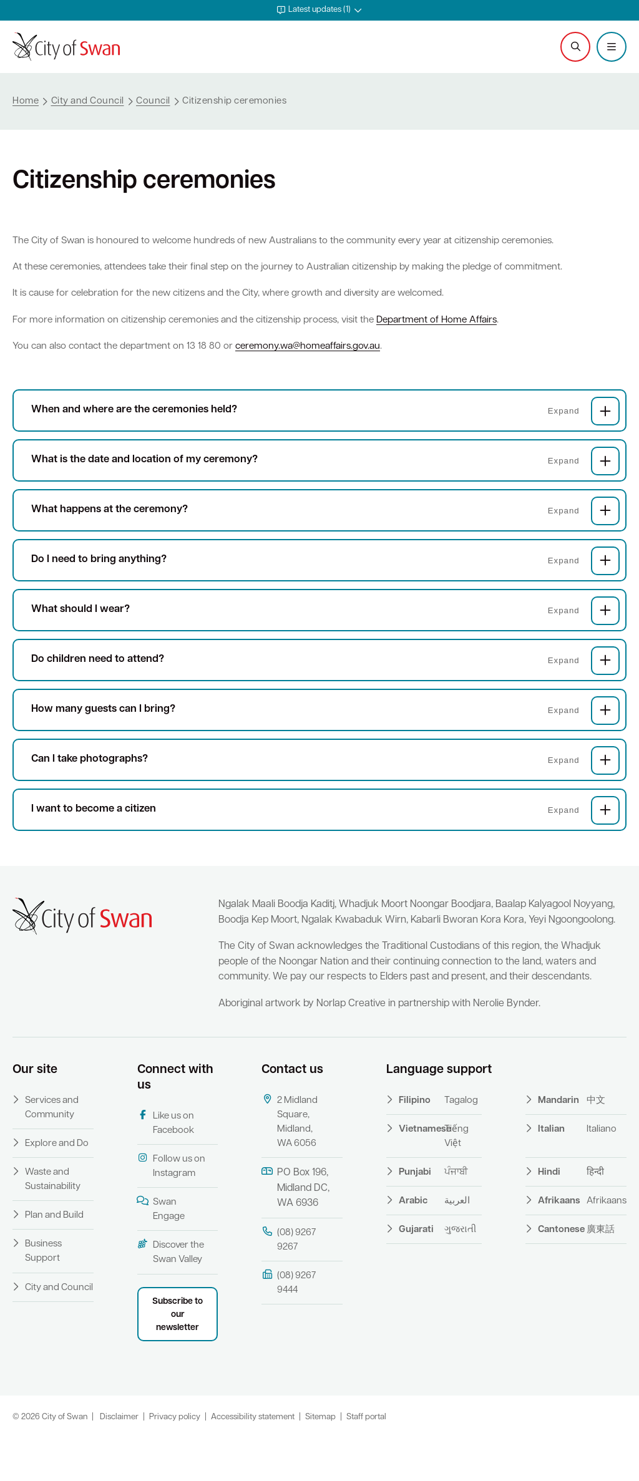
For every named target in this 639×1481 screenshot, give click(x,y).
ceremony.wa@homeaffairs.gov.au (318, 359)
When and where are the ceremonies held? (325, 435)
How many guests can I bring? (325, 735)
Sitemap (320, 1459)
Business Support (43, 1294)
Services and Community (52, 1150)
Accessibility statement (253, 1459)
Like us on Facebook (165, 1164)
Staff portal (366, 1459)
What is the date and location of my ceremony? (325, 485)
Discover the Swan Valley (170, 1294)
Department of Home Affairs (453, 332)
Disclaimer (119, 1459)
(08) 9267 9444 (288, 1324)
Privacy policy (174, 1459)
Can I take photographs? (325, 785)
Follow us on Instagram (171, 1207)
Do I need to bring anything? (325, 585)
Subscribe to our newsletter (177, 1356)
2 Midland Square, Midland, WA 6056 (289, 1163)
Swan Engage (161, 1250)
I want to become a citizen (325, 835)
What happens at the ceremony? (325, 535)
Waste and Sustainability (52, 1221)
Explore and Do (57, 1185)
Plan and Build (54, 1258)
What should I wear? (325, 635)
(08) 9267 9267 (288, 1281)
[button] (319, 10)
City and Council (59, 1329)
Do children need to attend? (325, 685)
